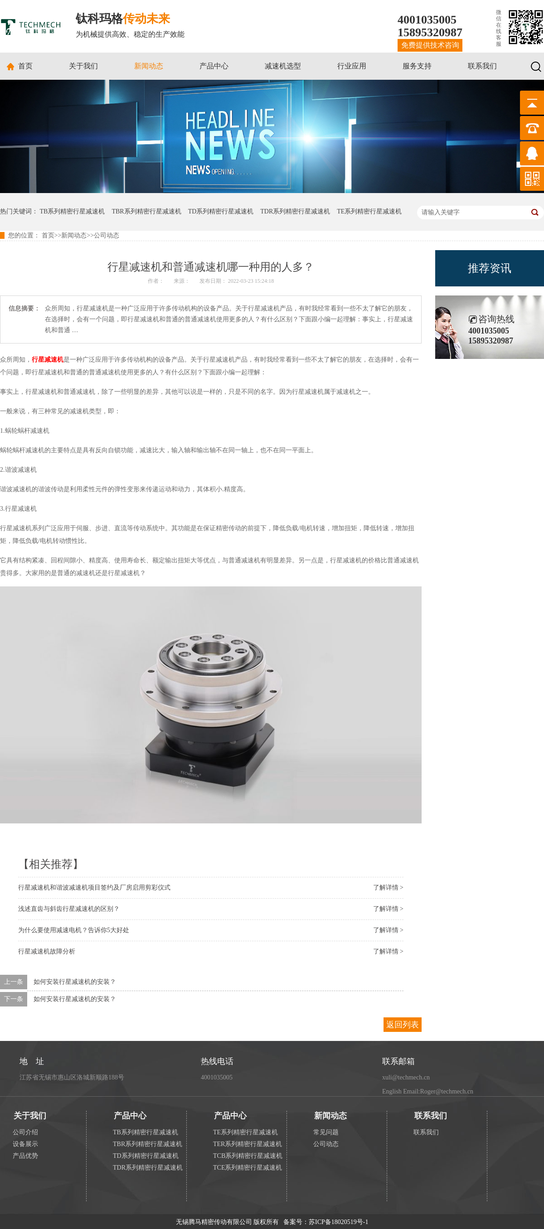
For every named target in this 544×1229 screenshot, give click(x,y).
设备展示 (25, 1144)
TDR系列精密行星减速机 (295, 211)
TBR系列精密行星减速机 (146, 211)
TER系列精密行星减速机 (247, 1144)
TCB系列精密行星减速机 (247, 1155)
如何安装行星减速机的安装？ (75, 981)
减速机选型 (283, 66)
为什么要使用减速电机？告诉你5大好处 (73, 930)
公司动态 (106, 235)
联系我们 (482, 66)
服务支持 (417, 66)
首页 (25, 66)
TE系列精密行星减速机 (369, 211)
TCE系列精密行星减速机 (247, 1167)
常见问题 (326, 1132)
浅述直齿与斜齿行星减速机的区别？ (69, 908)
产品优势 (25, 1155)
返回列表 (402, 1024)
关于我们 (83, 66)
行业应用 (351, 66)
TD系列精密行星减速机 (221, 211)
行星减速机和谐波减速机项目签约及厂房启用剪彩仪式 (94, 887)
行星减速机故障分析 (46, 951)
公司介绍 (25, 1132)
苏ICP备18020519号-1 (338, 1222)
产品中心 (213, 66)
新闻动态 (148, 66)
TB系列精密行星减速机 (72, 211)
